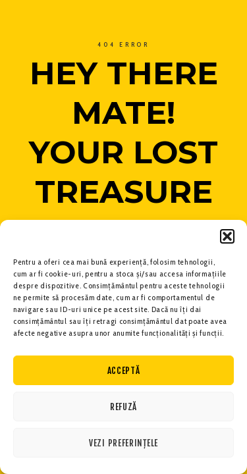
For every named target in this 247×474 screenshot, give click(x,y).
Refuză (123, 407)
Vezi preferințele (123, 443)
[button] (227, 236)
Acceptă (123, 370)
